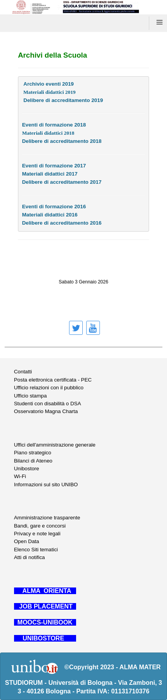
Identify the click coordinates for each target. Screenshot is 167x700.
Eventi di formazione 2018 (54, 125)
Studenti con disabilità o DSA (47, 403)
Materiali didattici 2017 (49, 174)
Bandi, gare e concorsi (40, 526)
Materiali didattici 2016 (49, 215)
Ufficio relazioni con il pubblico (49, 387)
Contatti (23, 372)
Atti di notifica (29, 557)
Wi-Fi (20, 476)
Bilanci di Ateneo (33, 461)
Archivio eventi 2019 (48, 84)
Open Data (26, 541)
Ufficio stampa (30, 396)
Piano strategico (33, 453)
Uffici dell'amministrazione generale (55, 445)
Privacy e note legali (37, 533)
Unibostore (26, 468)
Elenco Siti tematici (36, 549)
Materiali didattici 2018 (48, 133)
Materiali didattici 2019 (48, 92)
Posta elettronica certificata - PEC (53, 380)
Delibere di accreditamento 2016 (61, 223)
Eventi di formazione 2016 (54, 206)
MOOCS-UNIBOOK (45, 622)
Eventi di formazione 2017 (54, 166)
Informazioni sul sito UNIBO (46, 484)
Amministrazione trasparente (47, 518)
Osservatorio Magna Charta (46, 411)
